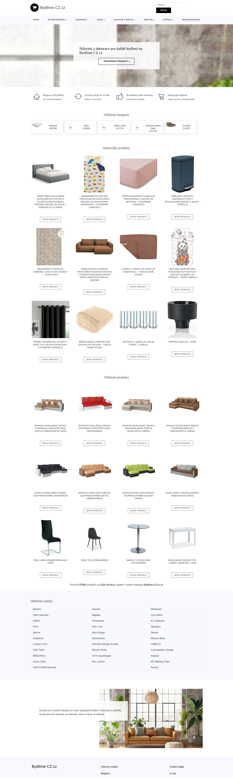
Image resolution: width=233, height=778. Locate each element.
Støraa (126, 626)
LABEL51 (39, 637)
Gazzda (82, 609)
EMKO (125, 614)
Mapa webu (107, 760)
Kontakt (174, 760)
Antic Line (127, 620)
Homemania (40, 631)
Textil (100, 20)
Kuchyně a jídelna (123, 20)
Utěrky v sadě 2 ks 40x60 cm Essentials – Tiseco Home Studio (138, 272)
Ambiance (172, 626)
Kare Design (84, 626)
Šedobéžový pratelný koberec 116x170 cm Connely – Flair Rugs (50, 272)
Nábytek (148, 20)
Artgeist (126, 642)
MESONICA (40, 642)
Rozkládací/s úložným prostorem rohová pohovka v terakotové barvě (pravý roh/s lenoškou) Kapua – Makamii (94, 274)
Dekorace (81, 20)
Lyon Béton (84, 614)
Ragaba (38, 614)
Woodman (127, 609)
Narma (37, 626)
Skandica (172, 620)
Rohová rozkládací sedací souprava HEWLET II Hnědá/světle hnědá (182, 428)
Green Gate (173, 642)
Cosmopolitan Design (178, 637)
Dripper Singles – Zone (182, 342)
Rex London (40, 648)
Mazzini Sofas (129, 637)
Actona (170, 648)
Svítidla (167, 20)
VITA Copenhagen (88, 642)
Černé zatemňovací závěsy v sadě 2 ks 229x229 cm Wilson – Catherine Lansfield (50, 344)
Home (36, 20)
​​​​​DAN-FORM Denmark (134, 648)
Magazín (105, 754)
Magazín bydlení (191, 20)
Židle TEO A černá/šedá (94, 560)
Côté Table (84, 637)
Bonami (38, 609)
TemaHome (173, 614)
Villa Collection (174, 609)
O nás (173, 754)
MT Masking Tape (87, 648)
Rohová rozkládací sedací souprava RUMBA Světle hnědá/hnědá (94, 496)
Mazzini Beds (85, 631)
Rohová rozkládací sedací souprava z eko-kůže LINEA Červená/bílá (94, 428)
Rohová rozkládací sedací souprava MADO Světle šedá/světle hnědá (138, 428)
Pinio (81, 620)
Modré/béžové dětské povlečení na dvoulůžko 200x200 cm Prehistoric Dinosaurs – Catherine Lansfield (94, 201)
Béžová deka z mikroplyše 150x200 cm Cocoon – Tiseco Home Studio (94, 344)
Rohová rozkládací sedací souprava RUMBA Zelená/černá (138, 496)
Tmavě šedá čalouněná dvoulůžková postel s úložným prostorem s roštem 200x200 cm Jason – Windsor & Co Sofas (51, 201)
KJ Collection (41, 620)
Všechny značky (109, 747)
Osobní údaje (177, 747)
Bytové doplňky (56, 20)
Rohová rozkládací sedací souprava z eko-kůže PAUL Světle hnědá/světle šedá (50, 428)
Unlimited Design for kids (180, 631)
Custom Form (129, 631)
